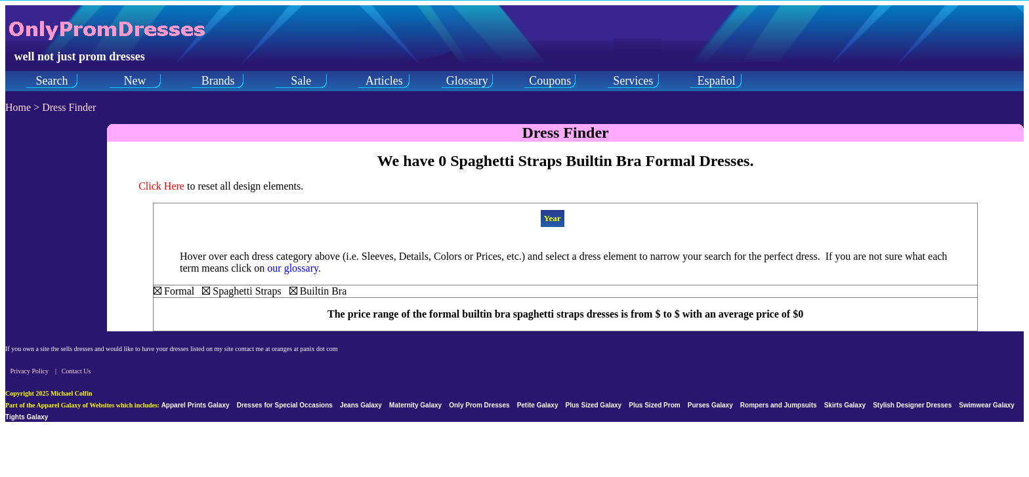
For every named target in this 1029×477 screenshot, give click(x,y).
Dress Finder (69, 107)
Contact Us (76, 371)
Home (18, 107)
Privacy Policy (29, 371)
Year (552, 218)
